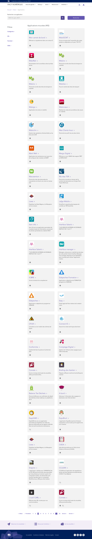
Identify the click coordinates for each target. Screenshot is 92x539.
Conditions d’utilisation (38, 535)
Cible (8, 45)
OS (8, 36)
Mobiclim (33, 130)
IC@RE (32, 277)
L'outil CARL (34, 498)
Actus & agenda (31, 4)
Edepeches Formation (68, 277)
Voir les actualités (68, 524)
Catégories (10, 31)
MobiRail (33, 61)
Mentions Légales (49, 535)
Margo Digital (65, 153)
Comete (32, 370)
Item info (33, 224)
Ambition (64, 4)
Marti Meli (33, 153)
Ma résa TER (64, 177)
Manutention (34, 177)
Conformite (34, 347)
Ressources (55, 4)
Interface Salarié (65, 224)
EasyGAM (33, 418)
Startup (40, 4)
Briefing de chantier (67, 370)
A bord (62, 393)
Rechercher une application (14, 14)
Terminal (9, 41)
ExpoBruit (63, 418)
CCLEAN (63, 468)
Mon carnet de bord (37, 38)
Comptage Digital (66, 347)
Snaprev (32, 468)
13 (59, 513)
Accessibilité (29, 535)
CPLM (31, 324)
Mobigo (32, 107)
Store (47, 4)
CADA (62, 445)
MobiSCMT (64, 38)
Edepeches (33, 301)
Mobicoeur (63, 107)
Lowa (31, 201)
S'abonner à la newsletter (16, 524)
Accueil (9, 10)
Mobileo (62, 84)
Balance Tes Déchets (37, 393)
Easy (61, 301)
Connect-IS (63, 324)
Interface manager (66, 249)
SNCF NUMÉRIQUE (15, 4)
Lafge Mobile (64, 201)
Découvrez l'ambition (42, 524)
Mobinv (62, 61)
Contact (57, 535)
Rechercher (76, 18)
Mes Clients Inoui (66, 130)
